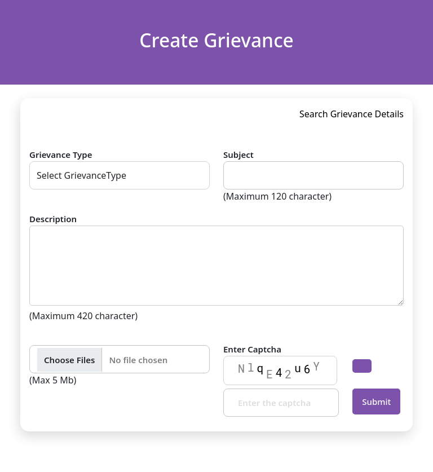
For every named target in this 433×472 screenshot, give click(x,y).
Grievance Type (60, 154)
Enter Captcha (252, 349)
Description (53, 218)
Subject (238, 154)
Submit (376, 401)
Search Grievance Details (351, 114)
